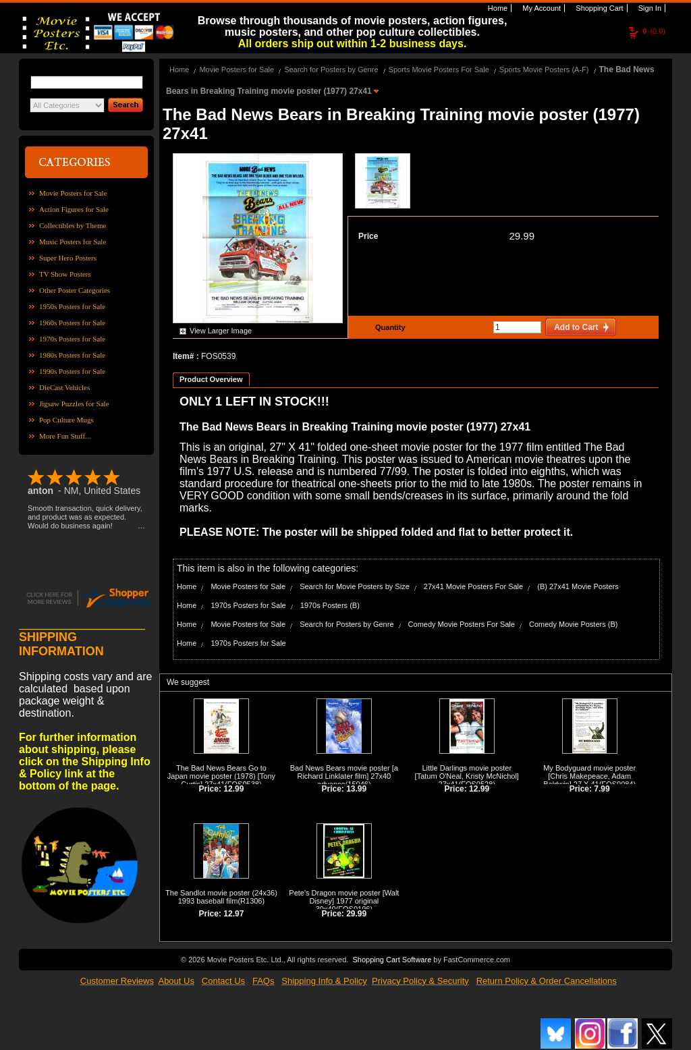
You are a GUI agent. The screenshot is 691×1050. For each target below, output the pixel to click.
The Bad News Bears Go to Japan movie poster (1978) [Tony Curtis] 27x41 (221, 776)
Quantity (388, 327)
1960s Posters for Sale (72, 323)
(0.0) (653, 31)
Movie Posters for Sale (73, 193)
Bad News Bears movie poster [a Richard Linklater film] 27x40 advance (344, 776)
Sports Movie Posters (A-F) (544, 69)
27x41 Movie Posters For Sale (473, 586)
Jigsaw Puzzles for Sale (74, 403)
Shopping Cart (598, 8)
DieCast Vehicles (64, 387)
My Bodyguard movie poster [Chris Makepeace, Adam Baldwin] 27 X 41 (589, 776)
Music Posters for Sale (72, 242)
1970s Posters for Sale (72, 339)
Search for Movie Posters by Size (355, 586)
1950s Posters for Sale (72, 306)
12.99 (233, 789)
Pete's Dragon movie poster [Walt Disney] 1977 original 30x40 (344, 901)
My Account (540, 8)
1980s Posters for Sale (72, 355)
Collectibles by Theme (72, 225)
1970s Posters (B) (330, 605)
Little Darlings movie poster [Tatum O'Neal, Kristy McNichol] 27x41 (467, 776)
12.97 (233, 913)
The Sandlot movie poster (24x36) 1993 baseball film (221, 897)
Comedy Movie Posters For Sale (461, 624)
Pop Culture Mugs (66, 420)
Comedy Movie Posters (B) (573, 624)
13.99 (356, 789)
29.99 (521, 236)
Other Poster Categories (74, 290)
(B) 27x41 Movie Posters (577, 586)
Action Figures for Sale (74, 209)
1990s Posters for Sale (72, 371)
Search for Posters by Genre (331, 69)
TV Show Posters (65, 274)
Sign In (648, 8)
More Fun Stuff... (65, 436)
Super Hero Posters (67, 258)
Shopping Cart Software (391, 960)
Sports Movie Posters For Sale (439, 69)
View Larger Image (221, 331)
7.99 (601, 789)
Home (496, 8)
